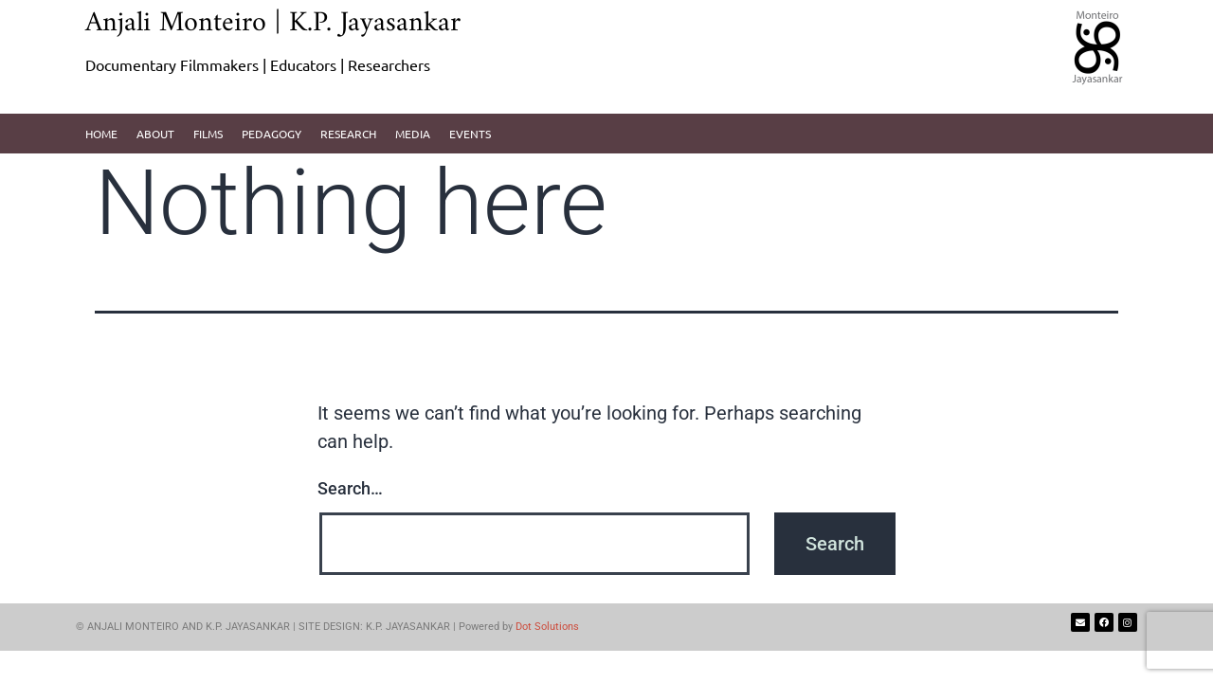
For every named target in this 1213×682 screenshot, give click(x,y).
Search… (350, 488)
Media (412, 133)
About (155, 133)
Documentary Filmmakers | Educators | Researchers (257, 64)
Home (101, 133)
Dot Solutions (547, 626)
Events (470, 133)
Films (208, 133)
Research (348, 133)
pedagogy (271, 133)
